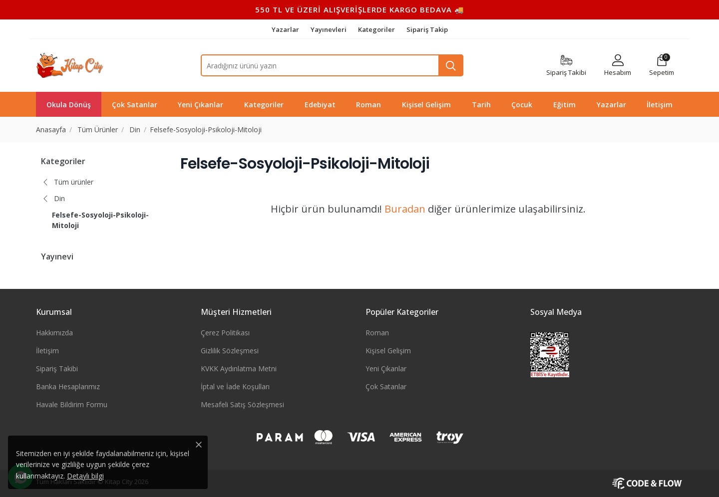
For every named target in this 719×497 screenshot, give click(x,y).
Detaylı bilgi (85, 476)
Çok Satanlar (385, 386)
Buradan (404, 209)
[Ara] (450, 65)
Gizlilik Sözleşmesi (230, 350)
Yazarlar (286, 29)
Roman (377, 332)
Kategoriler (377, 29)
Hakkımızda (54, 332)
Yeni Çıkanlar (385, 368)
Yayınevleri (329, 29)
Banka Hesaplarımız (68, 386)
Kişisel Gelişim (388, 350)
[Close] (199, 445)
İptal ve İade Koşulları (235, 386)
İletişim (47, 350)
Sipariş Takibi (57, 368)
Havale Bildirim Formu (71, 404)
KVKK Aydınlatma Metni (239, 368)
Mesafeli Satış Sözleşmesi (242, 404)
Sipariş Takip (427, 29)
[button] (661, 65)
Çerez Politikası (225, 332)
